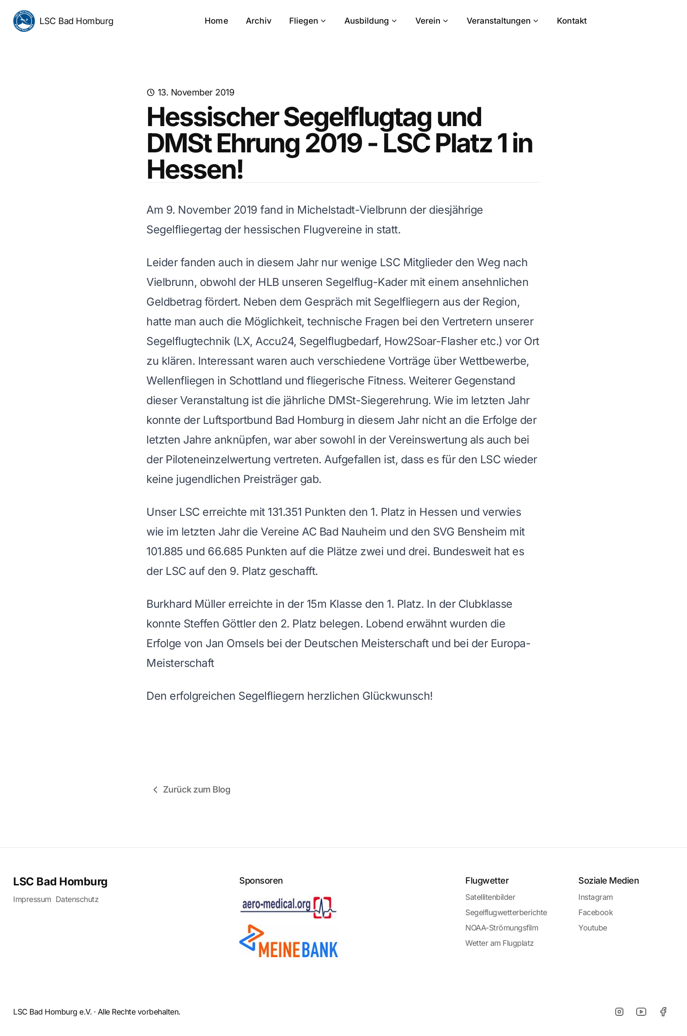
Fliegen (308, 21)
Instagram (595, 897)
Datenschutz (77, 899)
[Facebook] (663, 1012)
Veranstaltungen (503, 21)
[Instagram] (619, 1012)
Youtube (592, 927)
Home (216, 21)
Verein (432, 21)
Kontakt (572, 21)
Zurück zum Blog (190, 789)
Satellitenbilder (490, 897)
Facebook (595, 912)
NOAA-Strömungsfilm (501, 927)
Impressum (32, 899)
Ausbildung (371, 21)
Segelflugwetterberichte (506, 912)
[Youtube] (641, 1012)
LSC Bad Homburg (63, 21)
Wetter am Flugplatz (499, 943)
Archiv (259, 21)
